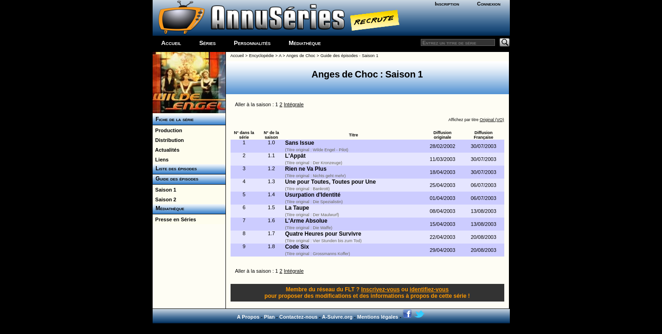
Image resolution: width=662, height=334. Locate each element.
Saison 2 (164, 199)
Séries (207, 42)
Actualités (166, 150)
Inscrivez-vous (380, 289)
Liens (161, 159)
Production (167, 130)
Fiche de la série (173, 119)
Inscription (447, 3)
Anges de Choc (300, 55)
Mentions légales (377, 317)
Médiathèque (305, 42)
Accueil (171, 42)
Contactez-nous (298, 317)
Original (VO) (492, 119)
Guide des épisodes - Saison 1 (350, 55)
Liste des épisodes (175, 168)
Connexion (489, 3)
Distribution (168, 140)
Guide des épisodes (176, 178)
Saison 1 (164, 190)
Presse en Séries (174, 219)
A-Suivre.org (337, 317)
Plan (269, 317)
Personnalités (252, 42)
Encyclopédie (261, 55)
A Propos (248, 317)
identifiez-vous (429, 289)
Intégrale (294, 104)
